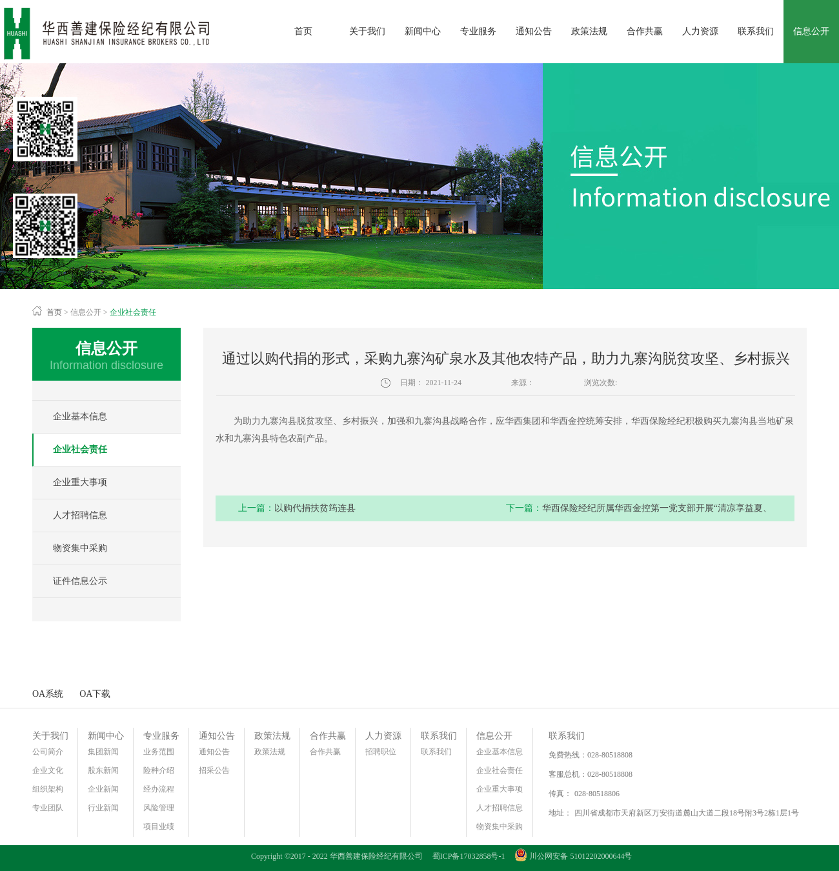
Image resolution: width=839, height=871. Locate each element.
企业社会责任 (133, 312)
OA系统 (47, 694)
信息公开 (85, 312)
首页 (303, 31)
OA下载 (94, 694)
